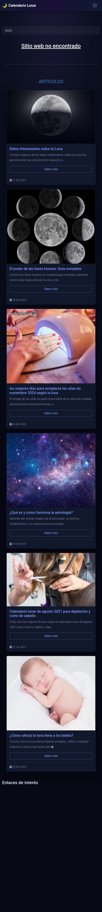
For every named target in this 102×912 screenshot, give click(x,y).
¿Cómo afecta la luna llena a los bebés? (41, 735)
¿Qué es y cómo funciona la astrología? (41, 512)
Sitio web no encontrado (51, 46)
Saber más (51, 169)
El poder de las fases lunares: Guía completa (45, 269)
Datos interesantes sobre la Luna (36, 149)
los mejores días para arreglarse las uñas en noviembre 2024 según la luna (45, 390)
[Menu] (95, 5)
